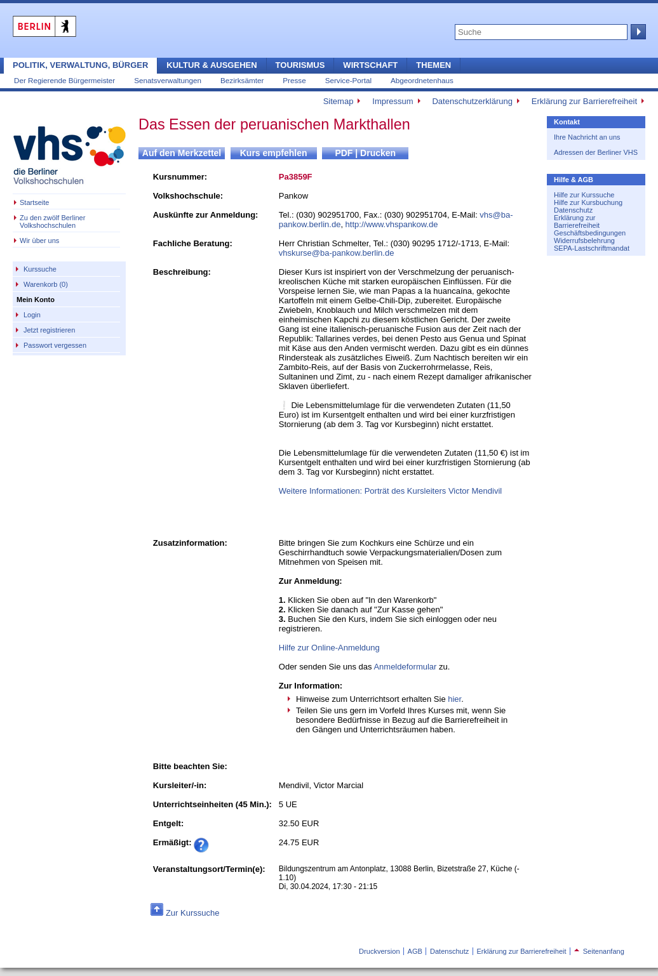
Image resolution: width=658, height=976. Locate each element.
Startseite (34, 202)
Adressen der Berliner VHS (596, 152)
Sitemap (338, 101)
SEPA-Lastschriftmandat (591, 248)
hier (454, 699)
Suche (637, 31)
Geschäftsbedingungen (590, 233)
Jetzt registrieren (49, 330)
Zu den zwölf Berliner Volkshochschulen (52, 221)
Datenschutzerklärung (472, 101)
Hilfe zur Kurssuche (584, 195)
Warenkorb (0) (46, 284)
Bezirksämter (242, 80)
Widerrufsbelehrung (584, 240)
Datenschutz (573, 210)
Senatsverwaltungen (167, 80)
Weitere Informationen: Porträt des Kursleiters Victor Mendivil (390, 491)
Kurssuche (40, 269)
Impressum (392, 101)
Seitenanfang (599, 951)
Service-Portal (348, 80)
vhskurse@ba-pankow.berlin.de (336, 253)
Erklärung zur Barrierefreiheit (584, 101)
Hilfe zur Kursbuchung (588, 202)
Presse (294, 80)
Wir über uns (39, 240)
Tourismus (300, 65)
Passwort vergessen (55, 345)
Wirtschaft (370, 65)
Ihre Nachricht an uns (587, 137)
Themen (433, 65)
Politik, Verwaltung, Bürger (80, 65)
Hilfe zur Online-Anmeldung (329, 647)
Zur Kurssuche (193, 913)
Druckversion (379, 951)
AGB (415, 951)
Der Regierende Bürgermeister (64, 80)
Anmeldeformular (404, 666)
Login (32, 315)
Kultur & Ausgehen (211, 65)
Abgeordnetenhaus (422, 80)
